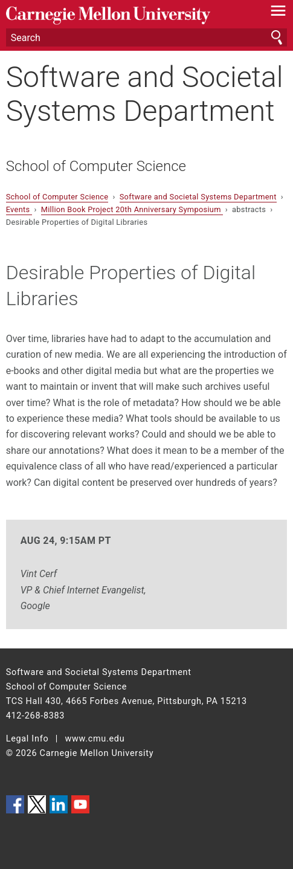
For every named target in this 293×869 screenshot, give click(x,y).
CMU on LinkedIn (59, 804)
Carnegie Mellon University (125, 15)
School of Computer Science (96, 166)
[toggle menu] (278, 13)
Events (19, 209)
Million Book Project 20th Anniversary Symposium (132, 209)
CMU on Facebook (15, 804)
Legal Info (27, 739)
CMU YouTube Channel (80, 804)
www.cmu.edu (95, 739)
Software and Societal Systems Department (144, 93)
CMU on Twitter (37, 804)
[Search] (147, 37)
